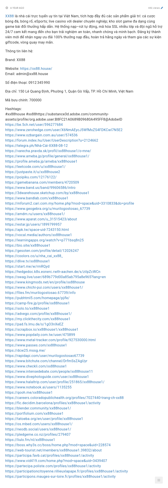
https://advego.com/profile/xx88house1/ (38, 314)
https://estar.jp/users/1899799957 (33, 224)
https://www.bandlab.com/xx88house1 (36, 198)
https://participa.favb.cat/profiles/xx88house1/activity (49, 455)
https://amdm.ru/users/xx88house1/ (35, 214)
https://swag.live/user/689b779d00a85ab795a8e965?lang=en (55, 277)
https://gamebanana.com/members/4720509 (42, 182)
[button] (159, 480)
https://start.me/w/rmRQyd (27, 266)
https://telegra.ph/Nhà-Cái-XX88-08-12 (36, 146)
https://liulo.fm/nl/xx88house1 (30, 440)
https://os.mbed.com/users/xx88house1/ (39, 424)
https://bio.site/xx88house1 (27, 245)
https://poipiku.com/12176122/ (31, 177)
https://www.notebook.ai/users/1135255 (38, 387)
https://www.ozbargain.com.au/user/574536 (41, 135)
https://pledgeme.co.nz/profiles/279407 (38, 434)
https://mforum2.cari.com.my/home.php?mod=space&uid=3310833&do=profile (69, 203)
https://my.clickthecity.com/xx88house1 (37, 319)
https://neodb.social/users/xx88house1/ (38, 429)
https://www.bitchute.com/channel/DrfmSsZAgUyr (46, 361)
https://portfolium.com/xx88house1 (34, 413)
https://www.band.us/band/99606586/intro (40, 188)
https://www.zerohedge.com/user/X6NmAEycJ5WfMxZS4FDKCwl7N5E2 (63, 130)
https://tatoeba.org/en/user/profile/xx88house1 (44, 419)
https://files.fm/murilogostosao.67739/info (40, 293)
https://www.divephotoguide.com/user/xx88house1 (47, 377)
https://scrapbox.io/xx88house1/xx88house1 (42, 329)
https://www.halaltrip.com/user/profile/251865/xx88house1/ (55, 382)
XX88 (9, 16)
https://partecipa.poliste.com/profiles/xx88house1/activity (53, 466)
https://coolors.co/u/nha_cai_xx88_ (34, 256)
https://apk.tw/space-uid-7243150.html (37, 230)
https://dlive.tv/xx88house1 (27, 261)
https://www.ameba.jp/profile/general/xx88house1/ (47, 156)
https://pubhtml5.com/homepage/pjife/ (37, 298)
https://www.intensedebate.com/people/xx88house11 (49, 371)
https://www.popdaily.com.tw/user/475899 (40, 335)
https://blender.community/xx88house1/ (38, 408)
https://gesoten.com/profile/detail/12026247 (42, 251)
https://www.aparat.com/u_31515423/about (41, 219)
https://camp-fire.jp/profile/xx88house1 (37, 303)
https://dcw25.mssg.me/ (25, 350)
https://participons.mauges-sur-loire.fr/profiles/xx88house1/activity (60, 476)
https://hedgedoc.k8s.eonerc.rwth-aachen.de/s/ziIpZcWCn (52, 272)
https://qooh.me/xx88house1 (29, 392)
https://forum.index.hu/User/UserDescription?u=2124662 (51, 140)
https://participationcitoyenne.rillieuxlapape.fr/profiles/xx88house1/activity (66, 471)
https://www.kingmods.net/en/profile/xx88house (45, 282)
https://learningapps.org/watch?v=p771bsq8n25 (44, 240)
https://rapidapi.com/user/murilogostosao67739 (44, 356)
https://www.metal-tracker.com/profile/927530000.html (50, 340)
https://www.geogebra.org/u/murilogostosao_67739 (47, 209)
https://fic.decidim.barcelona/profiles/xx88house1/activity (53, 403)
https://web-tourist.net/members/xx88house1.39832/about (53, 450)
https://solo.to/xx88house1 (27, 308)
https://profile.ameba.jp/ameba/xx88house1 (41, 161)
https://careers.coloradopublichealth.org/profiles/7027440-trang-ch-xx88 (64, 398)
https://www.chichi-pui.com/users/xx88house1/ (44, 287)
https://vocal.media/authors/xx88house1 (38, 235)
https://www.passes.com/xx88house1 (36, 345)
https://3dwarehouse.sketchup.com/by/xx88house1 (47, 193)
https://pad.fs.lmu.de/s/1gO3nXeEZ (34, 324)
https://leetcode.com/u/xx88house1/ (35, 167)
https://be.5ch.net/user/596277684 (34, 125)
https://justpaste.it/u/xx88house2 (32, 172)
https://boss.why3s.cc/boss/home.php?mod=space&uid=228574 (58, 445)
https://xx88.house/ (36, 69)
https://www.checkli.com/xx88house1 (36, 366)
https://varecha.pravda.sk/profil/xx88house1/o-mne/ (48, 151)
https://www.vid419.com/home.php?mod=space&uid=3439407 (56, 461)
